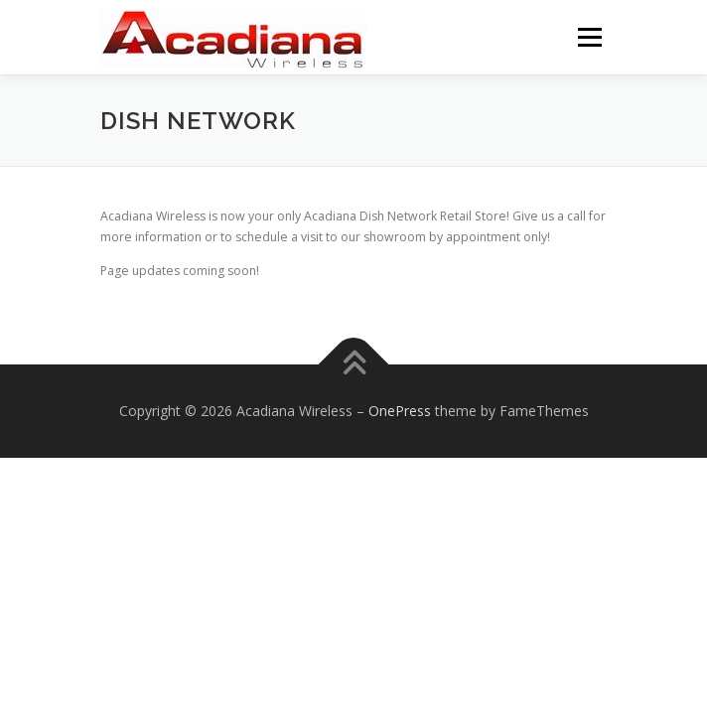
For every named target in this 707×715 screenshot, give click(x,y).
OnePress (399, 410)
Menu (588, 37)
